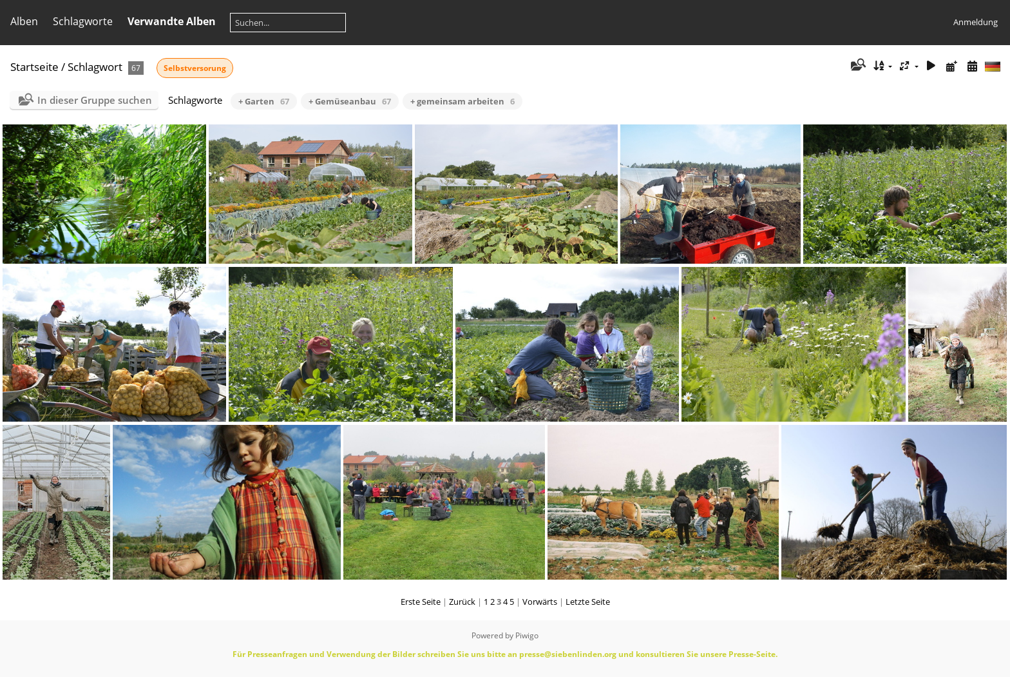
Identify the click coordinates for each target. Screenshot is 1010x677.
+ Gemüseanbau (350, 101)
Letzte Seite (588, 601)
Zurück (462, 601)
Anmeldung (975, 22)
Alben (24, 21)
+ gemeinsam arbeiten (462, 101)
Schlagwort (95, 66)
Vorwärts (539, 601)
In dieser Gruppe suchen (94, 99)
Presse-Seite (752, 654)
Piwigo (526, 635)
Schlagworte (83, 21)
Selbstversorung (195, 68)
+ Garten (263, 101)
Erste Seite (421, 601)
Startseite (34, 66)
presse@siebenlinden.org (567, 654)
